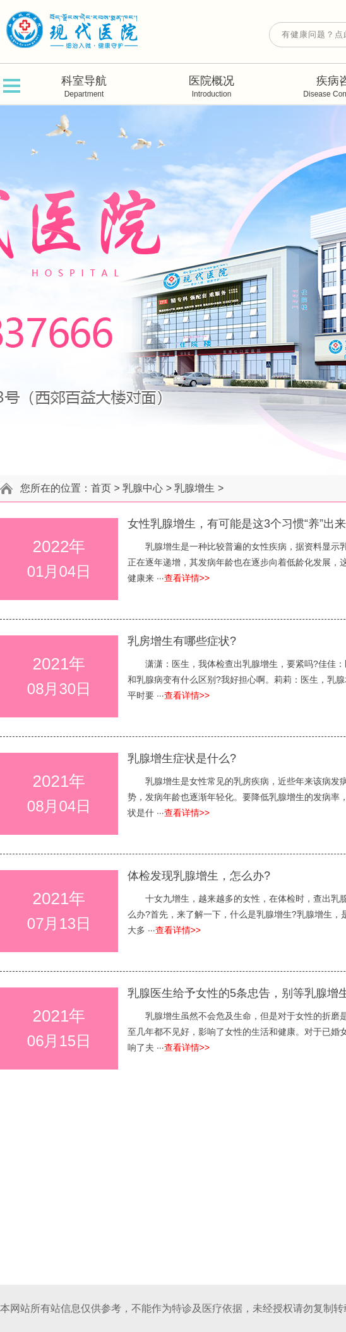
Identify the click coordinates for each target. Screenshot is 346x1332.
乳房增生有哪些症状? (182, 641)
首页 (101, 488)
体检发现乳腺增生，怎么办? (199, 875)
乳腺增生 (194, 488)
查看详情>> (187, 578)
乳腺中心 (142, 488)
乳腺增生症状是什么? (182, 758)
